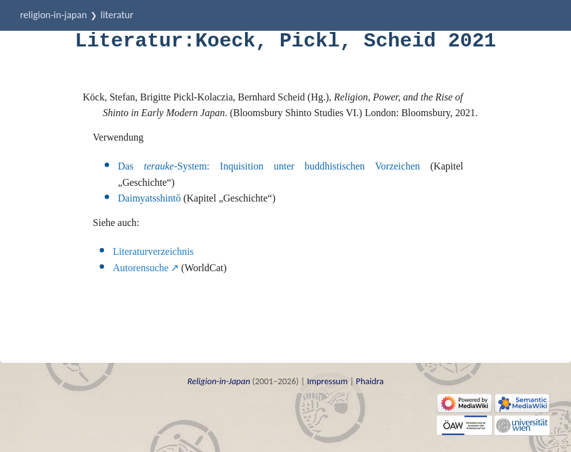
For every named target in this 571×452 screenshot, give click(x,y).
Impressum (327, 381)
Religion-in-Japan (53, 15)
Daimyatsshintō (149, 198)
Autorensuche (141, 267)
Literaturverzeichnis (153, 251)
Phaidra (370, 381)
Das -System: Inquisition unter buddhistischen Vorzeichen (269, 166)
